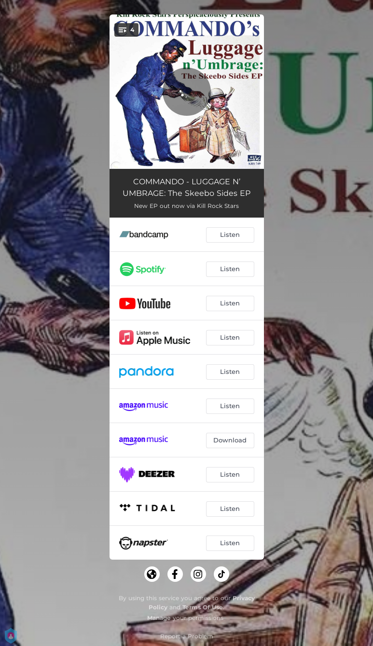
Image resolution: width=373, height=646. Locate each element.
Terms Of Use (202, 607)
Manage (159, 617)
